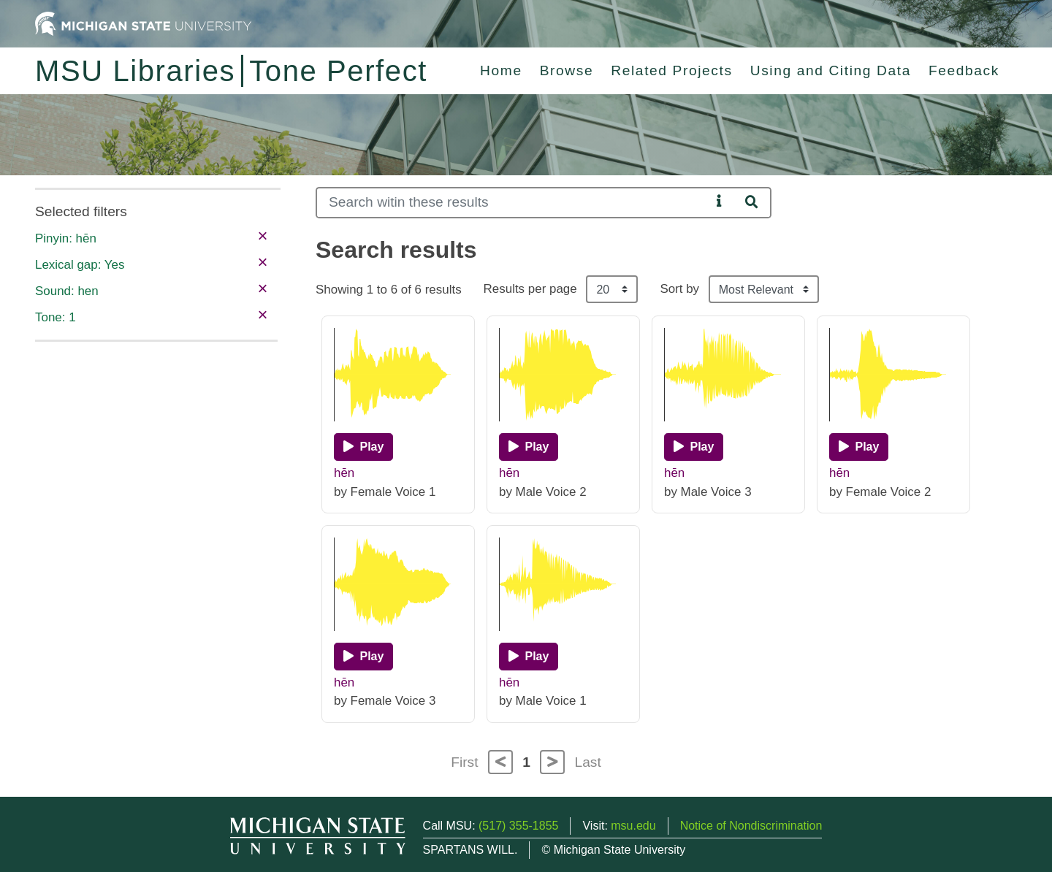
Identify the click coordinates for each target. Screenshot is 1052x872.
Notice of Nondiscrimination (751, 825)
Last (588, 762)
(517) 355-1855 (518, 825)
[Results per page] (612, 289)
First (464, 762)
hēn (344, 473)
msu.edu (633, 825)
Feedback (964, 70)
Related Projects (671, 70)
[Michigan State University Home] (143, 23)
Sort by (679, 289)
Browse (567, 70)
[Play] (363, 447)
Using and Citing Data (830, 70)
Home (501, 70)
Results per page (530, 289)
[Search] (513, 202)
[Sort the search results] (764, 289)
